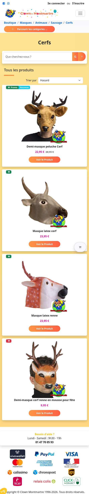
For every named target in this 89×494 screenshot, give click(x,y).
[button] (80, 247)
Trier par (31, 80)
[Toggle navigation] (80, 13)
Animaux (41, 22)
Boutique (10, 22)
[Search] (37, 56)
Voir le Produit (44, 159)
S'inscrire (78, 3)
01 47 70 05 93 (44, 442)
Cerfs (69, 22)
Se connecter (56, 3)
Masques (26, 22)
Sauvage (56, 22)
